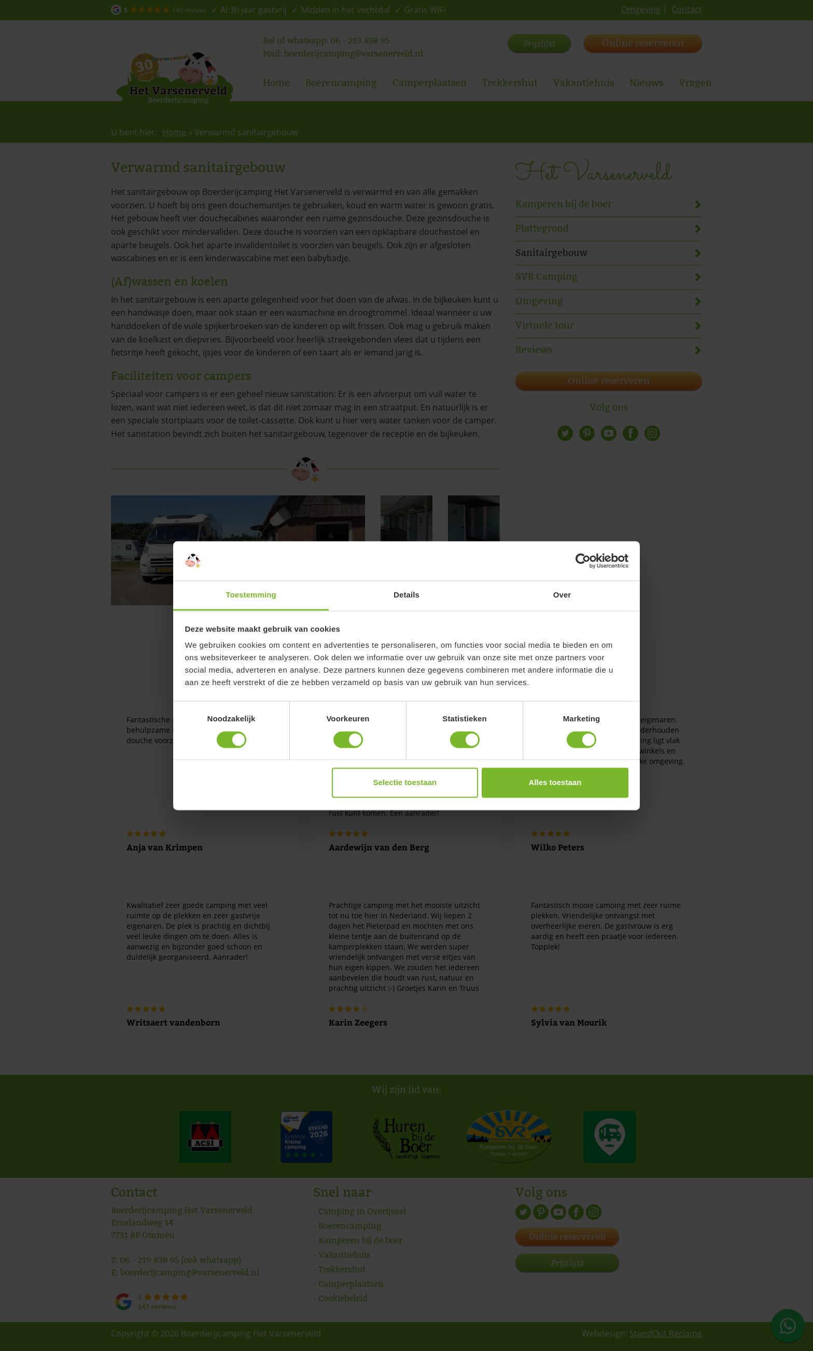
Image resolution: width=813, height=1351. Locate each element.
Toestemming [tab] (251, 595)
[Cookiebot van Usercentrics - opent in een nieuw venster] (583, 560)
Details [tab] (406, 595)
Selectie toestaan (405, 782)
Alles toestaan (555, 782)
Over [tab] (562, 595)
